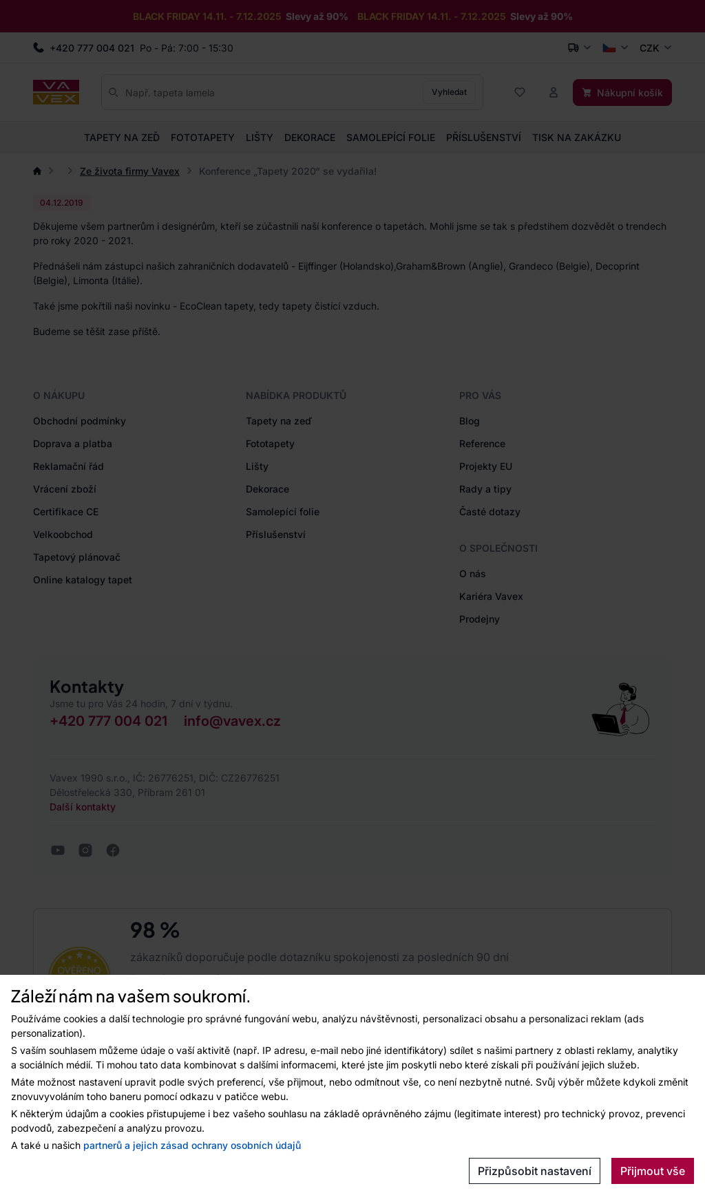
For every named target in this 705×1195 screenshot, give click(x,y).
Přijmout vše (652, 1171)
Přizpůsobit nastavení (534, 1171)
